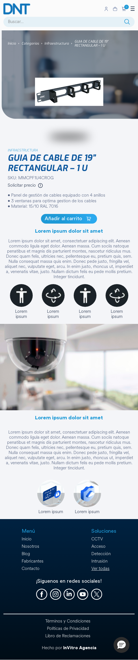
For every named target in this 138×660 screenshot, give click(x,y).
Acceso (98, 546)
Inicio (12, 43)
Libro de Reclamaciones (67, 636)
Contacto (31, 569)
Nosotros (30, 546)
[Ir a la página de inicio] (52, 8)
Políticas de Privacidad (68, 629)
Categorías (30, 43)
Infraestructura (56, 43)
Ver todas (100, 569)
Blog (26, 554)
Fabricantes (33, 561)
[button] (124, 9)
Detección (101, 554)
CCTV (97, 539)
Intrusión (99, 561)
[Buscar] (127, 22)
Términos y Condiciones (67, 621)
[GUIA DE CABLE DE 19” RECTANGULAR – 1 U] (69, 219)
